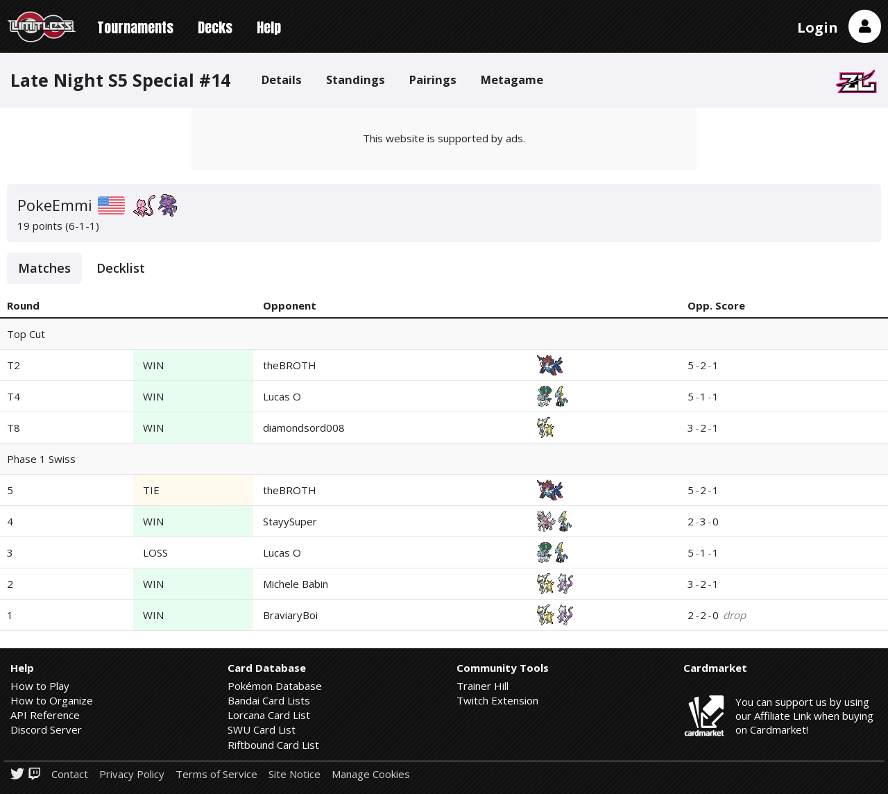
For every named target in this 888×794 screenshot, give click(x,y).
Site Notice (294, 774)
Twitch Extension (497, 700)
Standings (355, 79)
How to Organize (51, 700)
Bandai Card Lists (269, 700)
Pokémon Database (275, 686)
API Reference (45, 715)
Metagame (512, 79)
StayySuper (290, 521)
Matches (44, 268)
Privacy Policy (131, 774)
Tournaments (135, 27)
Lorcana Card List (269, 715)
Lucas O (282, 396)
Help (269, 27)
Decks (215, 27)
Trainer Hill (482, 686)
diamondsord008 (304, 427)
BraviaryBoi (290, 615)
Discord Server (46, 729)
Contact (69, 774)
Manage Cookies (371, 774)
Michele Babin (295, 584)
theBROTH (289, 365)
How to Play (39, 686)
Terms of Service (216, 774)
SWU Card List (262, 729)
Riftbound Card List (273, 745)
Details (282, 79)
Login (817, 27)
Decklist (120, 268)
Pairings (432, 79)
